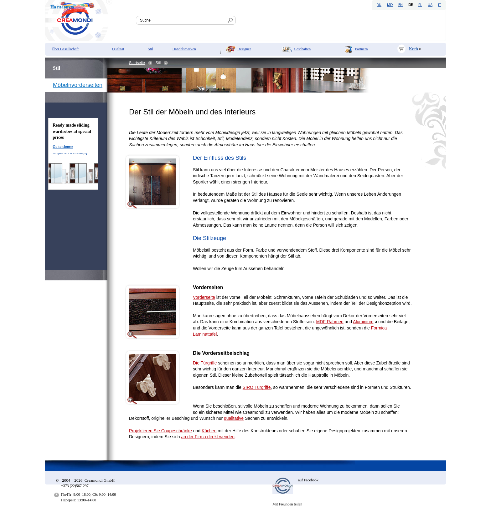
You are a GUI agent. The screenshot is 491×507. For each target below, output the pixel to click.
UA (430, 5)
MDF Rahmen (330, 321)
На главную (62, 7)
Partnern (361, 49)
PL (420, 5)
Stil (150, 49)
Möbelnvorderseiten (77, 85)
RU (379, 5)
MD (390, 5)
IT (439, 5)
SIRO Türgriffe (257, 387)
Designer (244, 49)
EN (400, 5)
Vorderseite (204, 297)
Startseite (137, 63)
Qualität (118, 49)
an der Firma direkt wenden (208, 436)
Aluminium (363, 321)
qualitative (234, 418)
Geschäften (302, 49)
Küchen (209, 430)
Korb (413, 49)
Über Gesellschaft (65, 49)
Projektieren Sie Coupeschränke (160, 430)
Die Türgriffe (205, 362)
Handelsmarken (184, 49)
